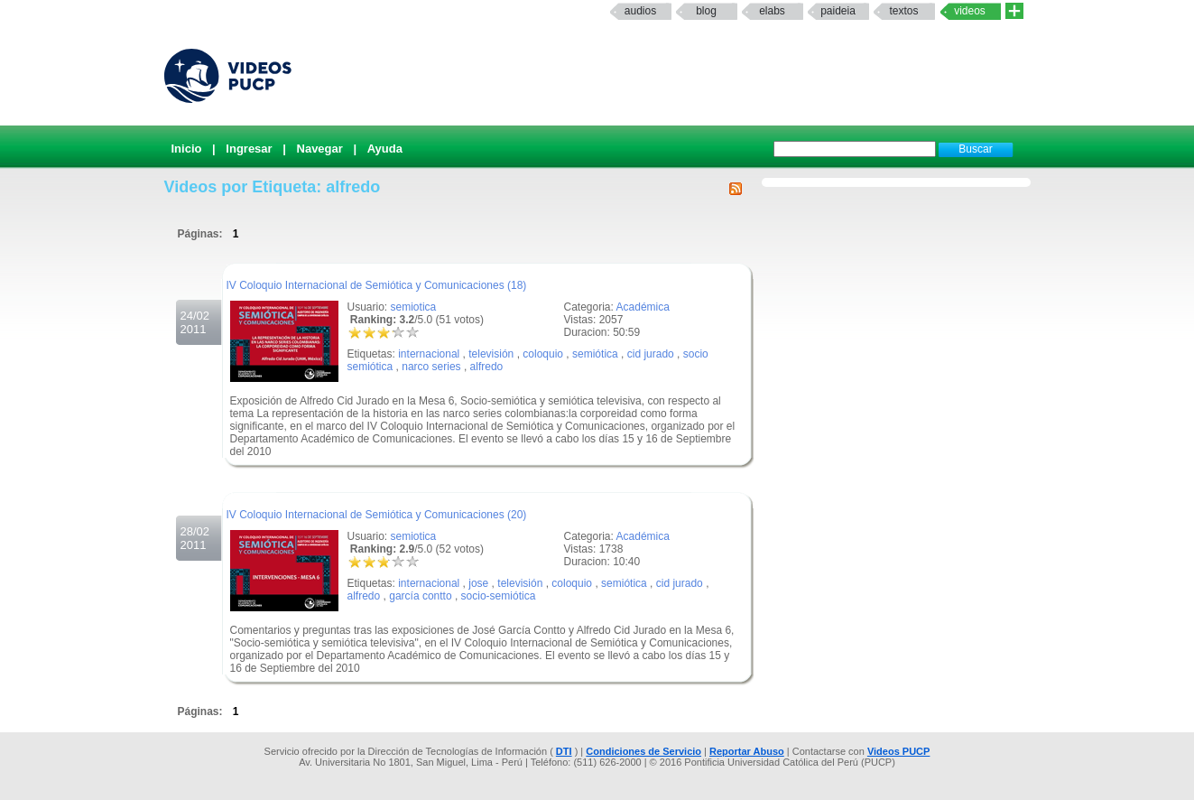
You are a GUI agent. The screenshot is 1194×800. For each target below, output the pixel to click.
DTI (564, 751)
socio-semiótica (498, 596)
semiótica (595, 354)
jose (478, 583)
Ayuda (385, 148)
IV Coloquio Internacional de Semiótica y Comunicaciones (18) (377, 285)
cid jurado (650, 354)
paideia (838, 11)
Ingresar (249, 148)
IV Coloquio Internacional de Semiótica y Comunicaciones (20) (377, 514)
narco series (431, 366)
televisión (491, 354)
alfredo (487, 366)
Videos (970, 11)
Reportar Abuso (746, 751)
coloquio (543, 354)
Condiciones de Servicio (643, 751)
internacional (428, 354)
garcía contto (420, 596)
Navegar (320, 148)
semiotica (414, 307)
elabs (772, 11)
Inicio (186, 148)
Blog (706, 11)
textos (903, 11)
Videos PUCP (898, 751)
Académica (643, 307)
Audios (640, 11)
